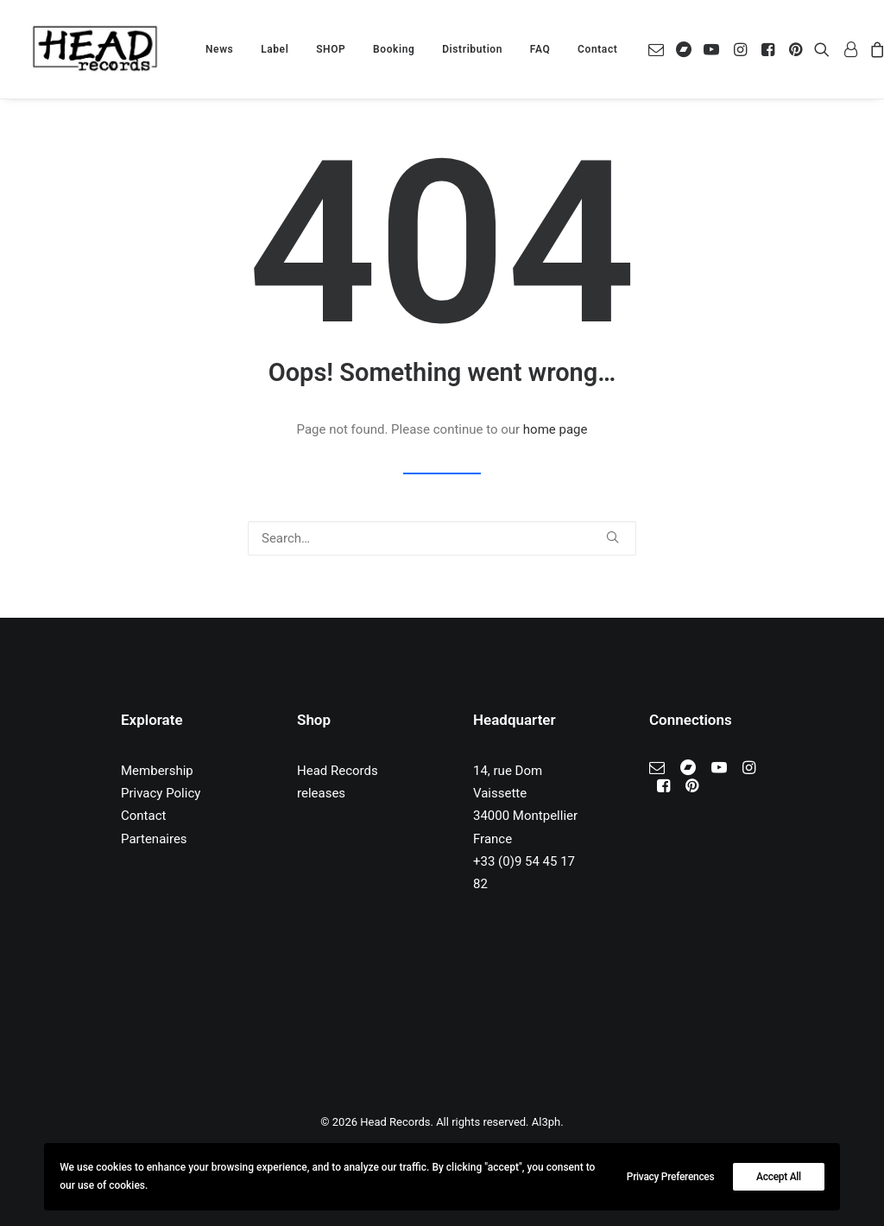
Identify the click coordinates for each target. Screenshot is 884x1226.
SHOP (330, 49)
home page (555, 429)
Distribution (472, 49)
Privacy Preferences (671, 1177)
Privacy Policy (160, 793)
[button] (659, 49)
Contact (597, 49)
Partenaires (154, 839)
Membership (157, 770)
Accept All (778, 1177)
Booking (393, 49)
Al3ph (546, 1121)
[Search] (442, 538)
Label (274, 49)
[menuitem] (219, 49)
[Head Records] (95, 49)
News (219, 49)
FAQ (540, 49)
